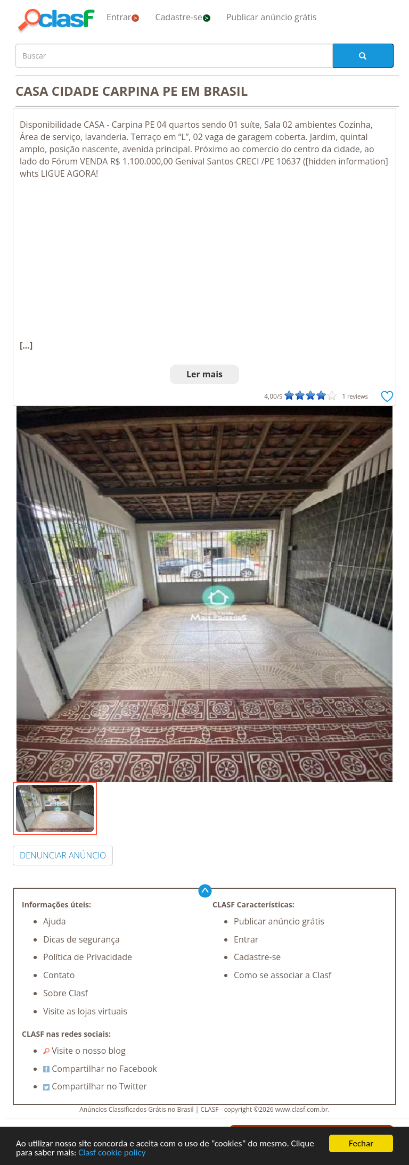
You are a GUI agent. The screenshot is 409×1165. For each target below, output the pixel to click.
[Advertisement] (204, 259)
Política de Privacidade (87, 957)
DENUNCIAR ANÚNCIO (63, 855)
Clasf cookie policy (111, 1153)
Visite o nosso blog (84, 1050)
